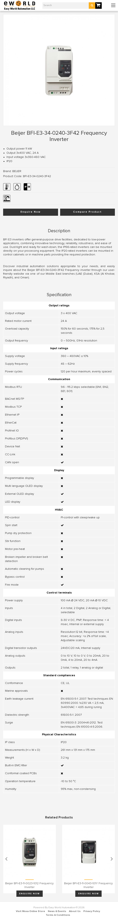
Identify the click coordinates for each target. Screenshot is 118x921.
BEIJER (16, 171)
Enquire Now (30, 212)
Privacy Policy (91, 911)
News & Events (57, 911)
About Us (75, 911)
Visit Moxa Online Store (30, 911)
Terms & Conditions (58, 915)
